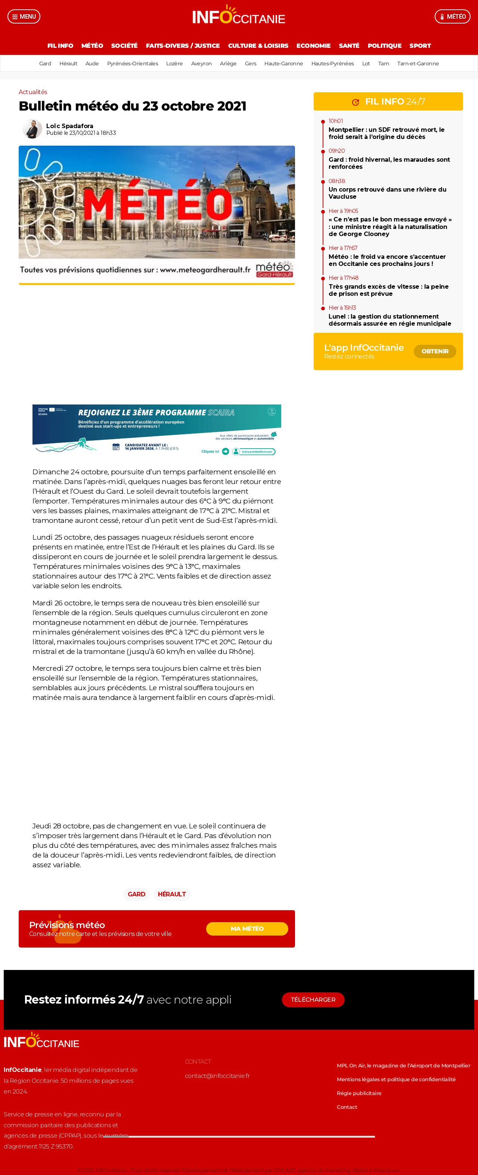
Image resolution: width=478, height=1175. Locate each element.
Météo (92, 45)
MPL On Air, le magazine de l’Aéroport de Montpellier (403, 1065)
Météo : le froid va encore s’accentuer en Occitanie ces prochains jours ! (387, 260)
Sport (420, 45)
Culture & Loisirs (258, 45)
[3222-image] (156, 454)
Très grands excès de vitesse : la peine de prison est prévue (388, 290)
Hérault (68, 63)
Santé (349, 45)
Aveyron (201, 63)
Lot (366, 63)
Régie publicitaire (359, 1093)
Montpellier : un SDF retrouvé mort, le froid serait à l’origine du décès (387, 133)
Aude (92, 63)
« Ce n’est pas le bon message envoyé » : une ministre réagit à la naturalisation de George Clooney (390, 226)
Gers (251, 63)
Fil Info (60, 45)
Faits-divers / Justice (183, 45)
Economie (313, 45)
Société (124, 45)
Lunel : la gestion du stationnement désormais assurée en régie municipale (390, 320)
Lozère (174, 63)
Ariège (228, 63)
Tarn (383, 63)
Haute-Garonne (283, 63)
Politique (385, 45)
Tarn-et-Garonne (418, 63)
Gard (45, 63)
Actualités (33, 92)
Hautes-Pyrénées (332, 63)
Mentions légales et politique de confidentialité (396, 1079)
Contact (347, 1107)
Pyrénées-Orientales (132, 63)
